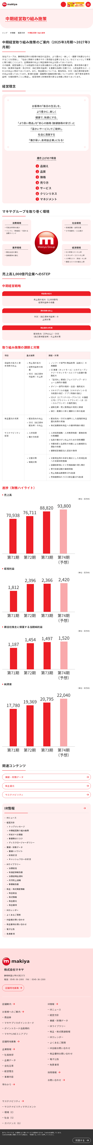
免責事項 (11, 933)
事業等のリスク (16, 838)
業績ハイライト (16, 851)
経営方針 (21, 33)
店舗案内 (6, 1004)
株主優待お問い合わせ (17, 924)
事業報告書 (14, 884)
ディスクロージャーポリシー (22, 842)
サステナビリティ (11, 1101)
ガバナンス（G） (13, 1123)
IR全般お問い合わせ (16, 919)
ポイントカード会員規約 (16, 1028)
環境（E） (9, 1112)
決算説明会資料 (16, 876)
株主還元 (13, 901)
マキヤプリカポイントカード (19, 1022)
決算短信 (13, 868)
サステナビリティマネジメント (20, 1106)
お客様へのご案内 (11, 1011)
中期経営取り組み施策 (19, 830)
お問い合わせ (54, 1080)
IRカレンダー (13, 910)
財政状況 (13, 855)
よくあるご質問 (14, 914)
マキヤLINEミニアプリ (16, 1033)
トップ (4, 33)
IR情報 (12, 33)
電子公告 (11, 929)
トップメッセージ (17, 826)
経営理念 (9, 1071)
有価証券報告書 (16, 872)
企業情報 (6, 1049)
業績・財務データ (15, 847)
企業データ (10, 1060)
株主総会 (13, 893)
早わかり (6, 1084)
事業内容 (9, 1076)
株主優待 (13, 905)
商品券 (7, 1017)
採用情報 (52, 1072)
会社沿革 (9, 1065)
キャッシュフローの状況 (20, 859)
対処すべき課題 (16, 834)
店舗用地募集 (9, 1041)
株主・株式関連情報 (16, 889)
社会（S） (9, 1117)
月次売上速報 (15, 880)
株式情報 (13, 897)
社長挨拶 (9, 1054)
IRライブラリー (14, 864)
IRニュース (11, 817)
